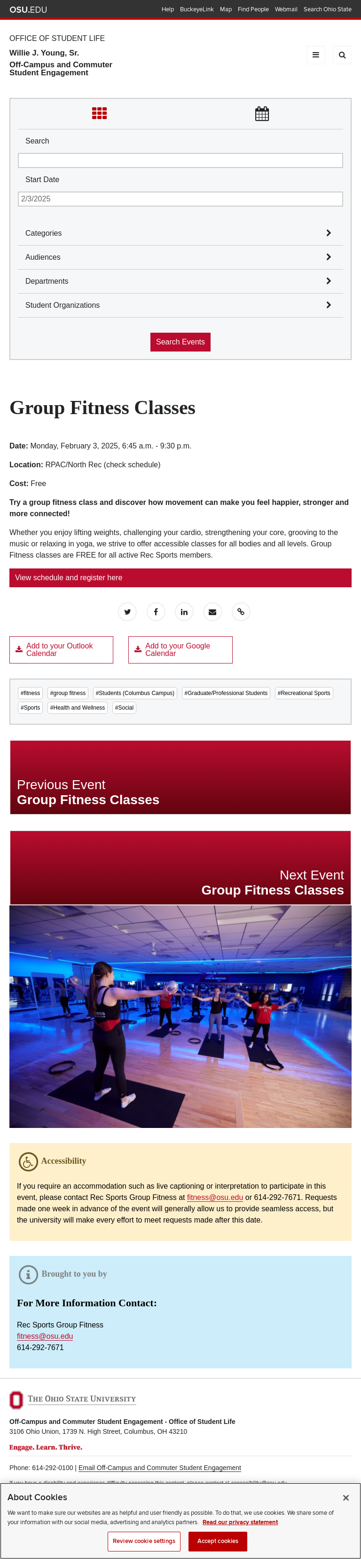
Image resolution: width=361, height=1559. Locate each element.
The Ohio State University (28, 10)
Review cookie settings (144, 1542)
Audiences (43, 257)
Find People (253, 9)
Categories (43, 233)
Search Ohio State (328, 9)
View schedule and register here (68, 578)
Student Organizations (62, 305)
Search (37, 141)
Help (168, 9)
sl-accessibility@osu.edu (256, 1483)
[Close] (346, 1498)
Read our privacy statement (240, 1523)
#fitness (30, 693)
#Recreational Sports (304, 693)
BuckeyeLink (197, 9)
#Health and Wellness (77, 707)
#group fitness (68, 693)
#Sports (30, 707)
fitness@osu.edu (215, 1197)
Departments (47, 281)
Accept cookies (218, 1542)
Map (226, 9)
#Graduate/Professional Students (226, 693)
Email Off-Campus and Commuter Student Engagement (159, 1467)
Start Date (42, 180)
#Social (124, 707)
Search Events (180, 342)
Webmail (286, 9)
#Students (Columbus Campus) (135, 693)
